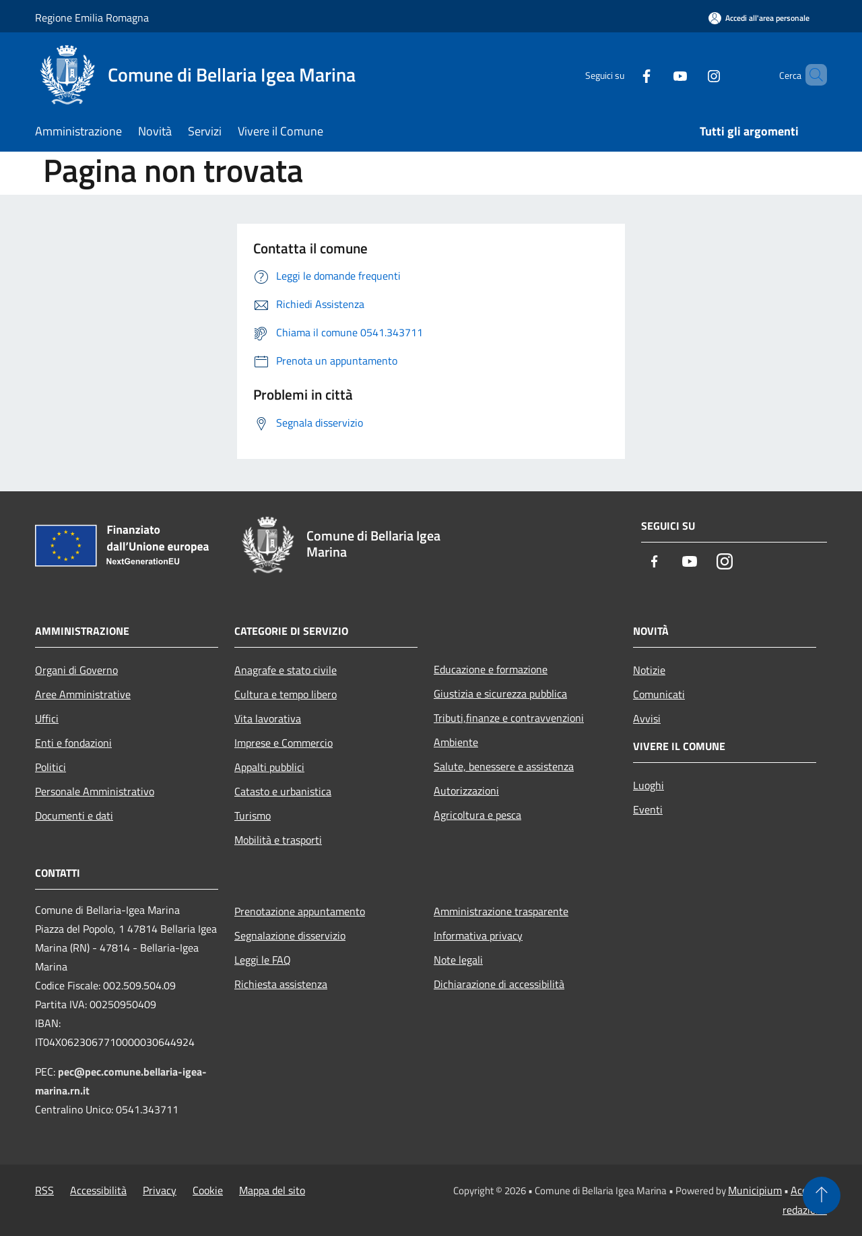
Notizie (649, 670)
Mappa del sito (272, 1190)
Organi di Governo (76, 670)
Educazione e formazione (491, 669)
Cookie (208, 1190)
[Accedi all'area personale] (759, 18)
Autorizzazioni (466, 790)
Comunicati (659, 694)
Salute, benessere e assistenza (504, 766)
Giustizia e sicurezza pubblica (500, 693)
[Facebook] (623, 74)
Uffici (47, 718)
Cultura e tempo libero (285, 694)
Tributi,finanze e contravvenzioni (509, 718)
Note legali (458, 960)
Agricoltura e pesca (477, 815)
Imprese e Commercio (283, 743)
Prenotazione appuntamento (299, 911)
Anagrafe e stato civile (285, 670)
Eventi (648, 809)
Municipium (755, 1190)
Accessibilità (98, 1190)
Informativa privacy (478, 935)
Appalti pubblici (269, 767)
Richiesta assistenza (280, 984)
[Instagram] (690, 74)
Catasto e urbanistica (282, 791)
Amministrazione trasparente (501, 911)
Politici (50, 767)
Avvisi (647, 718)
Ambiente (456, 742)
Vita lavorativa (267, 718)
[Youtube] (657, 74)
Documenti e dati (74, 815)
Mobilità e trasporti (278, 840)
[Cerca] (811, 75)
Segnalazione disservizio (289, 935)
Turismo (252, 815)
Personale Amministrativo (94, 791)
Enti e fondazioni (73, 743)
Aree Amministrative (83, 694)
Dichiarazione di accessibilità (499, 984)
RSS (44, 1190)
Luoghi (648, 785)
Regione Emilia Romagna (92, 17)
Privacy (159, 1190)
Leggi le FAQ (262, 960)
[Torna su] (821, 1195)
